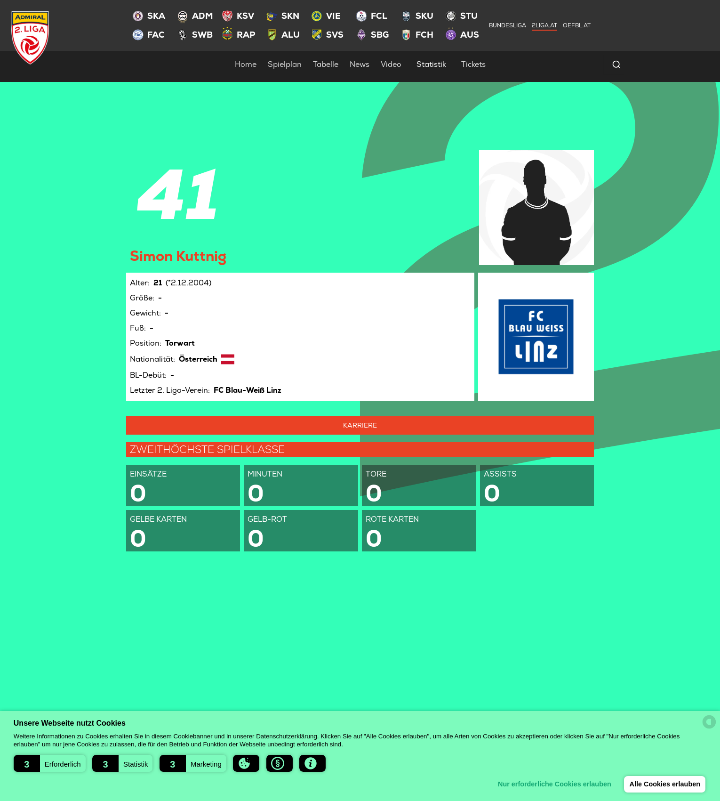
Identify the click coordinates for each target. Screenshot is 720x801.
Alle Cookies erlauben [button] (664, 784)
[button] (50, 763)
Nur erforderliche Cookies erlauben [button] (554, 784)
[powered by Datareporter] (709, 721)
